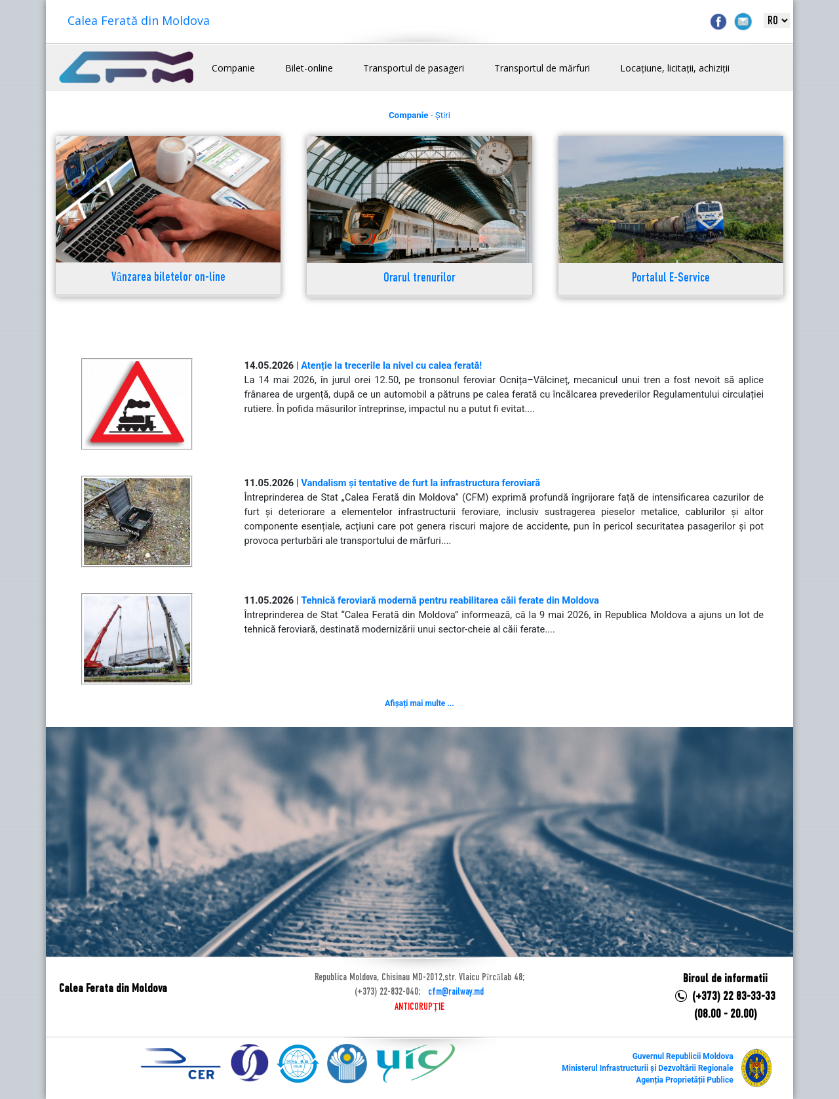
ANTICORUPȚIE (419, 1007)
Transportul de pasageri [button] (413, 68)
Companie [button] (233, 68)
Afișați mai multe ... (419, 703)
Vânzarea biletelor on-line (168, 277)
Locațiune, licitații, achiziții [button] (675, 68)
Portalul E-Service (671, 278)
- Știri (419, 115)
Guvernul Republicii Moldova (683, 1056)
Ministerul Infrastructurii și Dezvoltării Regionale (647, 1068)
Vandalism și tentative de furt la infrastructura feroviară (420, 483)
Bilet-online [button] (309, 68)
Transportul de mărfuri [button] (542, 68)
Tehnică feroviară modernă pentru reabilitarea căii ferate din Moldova (450, 600)
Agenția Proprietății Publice (684, 1080)
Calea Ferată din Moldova (139, 20)
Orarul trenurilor (419, 278)
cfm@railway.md (456, 992)
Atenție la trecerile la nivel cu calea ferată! (391, 365)
